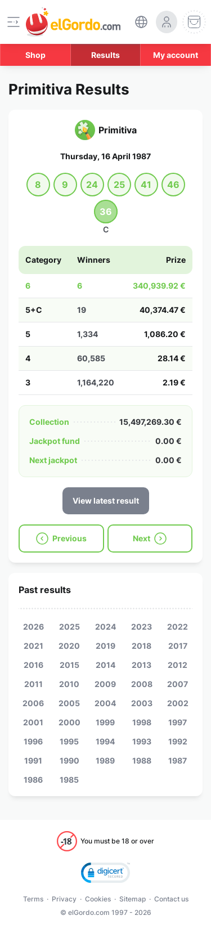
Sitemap (132, 899)
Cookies (98, 899)
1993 (141, 741)
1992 (177, 741)
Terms (33, 899)
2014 (105, 665)
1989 (105, 760)
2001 (33, 722)
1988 (141, 760)
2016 (33, 665)
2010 (69, 684)
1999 (105, 722)
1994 (105, 741)
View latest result (106, 500)
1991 (33, 760)
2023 (141, 626)
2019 (105, 645)
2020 (69, 645)
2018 (141, 645)
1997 (177, 722)
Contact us (171, 899)
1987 (177, 760)
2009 (105, 684)
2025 (69, 626)
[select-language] (141, 22)
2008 (141, 684)
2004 (105, 703)
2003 (141, 703)
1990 (69, 760)
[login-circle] (166, 22)
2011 (33, 684)
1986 (33, 779)
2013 (141, 665)
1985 (69, 779)
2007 (177, 684)
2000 (69, 722)
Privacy (64, 899)
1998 (141, 722)
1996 (33, 741)
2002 (177, 703)
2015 (69, 665)
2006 (33, 703)
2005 (69, 703)
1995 (69, 741)
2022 (177, 626)
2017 (177, 645)
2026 (33, 626)
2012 (177, 665)
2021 (33, 645)
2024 (105, 626)
